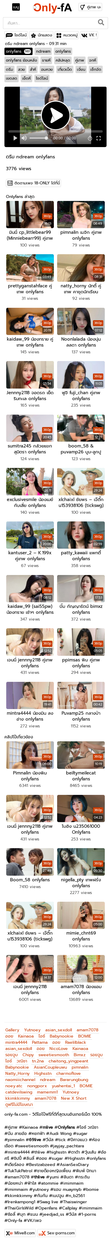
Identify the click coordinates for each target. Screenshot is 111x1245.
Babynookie (61, 1036)
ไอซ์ (41, 1036)
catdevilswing (18, 1092)
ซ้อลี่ (11, 1214)
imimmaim (73, 1183)
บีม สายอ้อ (17, 1133)
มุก (22, 1214)
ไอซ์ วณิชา (89, 1127)
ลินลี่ (30, 1158)
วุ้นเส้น (90, 1152)
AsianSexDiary (74, 1165)
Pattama (40, 1042)
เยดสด (11, 78)
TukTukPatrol (20, 1171)
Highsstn (43, 1073)
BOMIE (84, 1036)
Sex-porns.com (61, 1233)
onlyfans (18, 51)
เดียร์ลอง (16, 1165)
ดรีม (9, 69)
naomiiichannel (20, 1080)
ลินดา (68, 1177)
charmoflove (68, 1073)
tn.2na (38, 1061)
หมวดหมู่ (70, 35)
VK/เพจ (34, 1220)
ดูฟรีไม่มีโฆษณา (19, 1104)
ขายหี (46, 60)
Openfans (47, 1208)
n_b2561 (77, 1196)
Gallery (12, 1030)
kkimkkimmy (17, 1098)
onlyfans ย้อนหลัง (21, 60)
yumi (54, 1177)
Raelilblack (75, 1042)
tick (62, 1140)
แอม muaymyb (67, 1189)
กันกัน (42, 1196)
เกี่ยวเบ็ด (65, 69)
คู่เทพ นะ (94, 7)
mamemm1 (47, 1092)
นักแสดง (45, 35)
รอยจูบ (11, 1055)
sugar (82, 1133)
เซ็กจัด (95, 69)
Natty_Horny (17, 1073)
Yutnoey (32, 1030)
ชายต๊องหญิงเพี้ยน (54, 1171)
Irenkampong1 (21, 1202)
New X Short (73, 1098)
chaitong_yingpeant (68, 1061)
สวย (21, 69)
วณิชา (22, 1061)
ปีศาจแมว (78, 1140)
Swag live (49, 1202)
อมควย (47, 69)
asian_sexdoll (58, 1030)
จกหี (92, 60)
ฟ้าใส (32, 1183)
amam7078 (87, 1030)
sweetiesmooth (53, 1055)
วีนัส (50, 1140)
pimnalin (80, 1067)
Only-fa (15, 1220)
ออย (9, 1036)
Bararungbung (74, 1080)
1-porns (88, 1214)
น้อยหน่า (15, 1183)
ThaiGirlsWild (20, 1208)
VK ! (93, 35)
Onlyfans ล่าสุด (20, 197)
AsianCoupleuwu (50, 1067)
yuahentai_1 (63, 1086)
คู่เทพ (79, 60)
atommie (50, 1183)
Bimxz (80, 1055)
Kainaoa (26, 1036)
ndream (43, 51)
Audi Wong (60, 1133)
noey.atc (13, 1086)
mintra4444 (16, 1042)
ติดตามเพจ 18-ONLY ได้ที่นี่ (37, 183)
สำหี (33, 69)
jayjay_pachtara (68, 1146)
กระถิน (84, 1177)
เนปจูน (58, 1196)
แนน (34, 1214)
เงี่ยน (81, 69)
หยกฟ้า (38, 1133)
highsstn (58, 1152)
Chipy (28, 1055)
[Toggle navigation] (18, 7)
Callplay (69, 1208)
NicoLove (58, 1049)
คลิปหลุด (63, 60)
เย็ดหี (26, 78)
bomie (92, 1189)
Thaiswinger (75, 1202)
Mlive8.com (25, 1233)
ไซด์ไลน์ (21, 35)
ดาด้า (75, 1152)
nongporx (37, 1086)
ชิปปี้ (18, 1158)
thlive (39, 1152)
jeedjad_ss (53, 1214)
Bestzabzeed (42, 1165)
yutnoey (41, 1189)
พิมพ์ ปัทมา (86, 1171)
